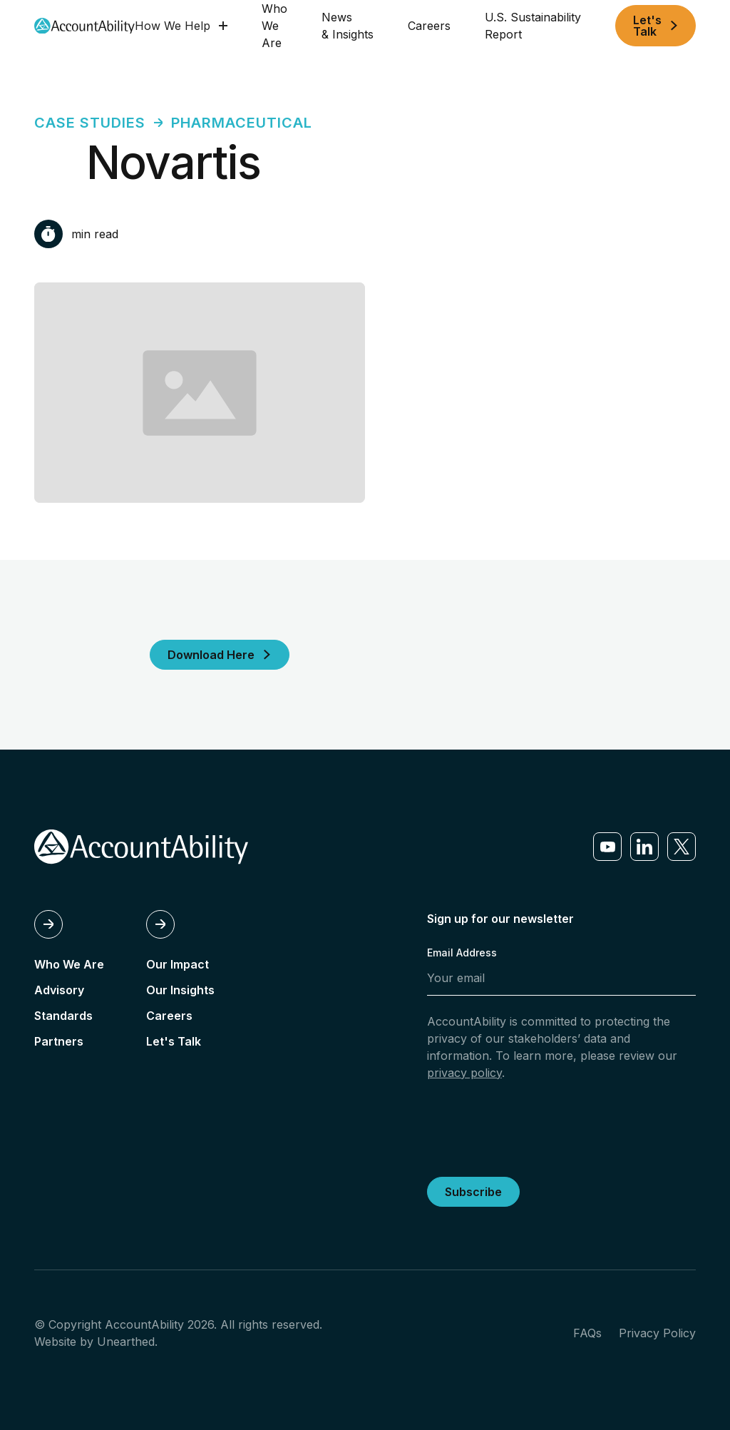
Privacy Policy (657, 1333)
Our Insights (180, 990)
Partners (58, 1041)
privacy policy (464, 1073)
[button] (181, 25)
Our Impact (177, 964)
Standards (63, 1015)
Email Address (462, 952)
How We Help (172, 26)
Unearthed (126, 1341)
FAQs (587, 1333)
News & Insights (348, 25)
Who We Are (274, 25)
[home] (84, 26)
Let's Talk (173, 1041)
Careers (429, 26)
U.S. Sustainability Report (533, 25)
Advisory (59, 990)
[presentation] (535, 1126)
